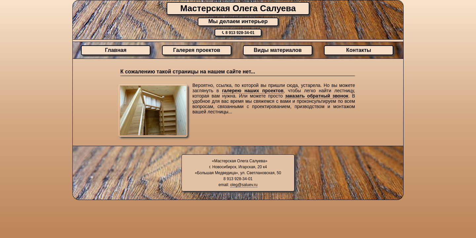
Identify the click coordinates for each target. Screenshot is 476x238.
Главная (115, 50)
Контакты (358, 50)
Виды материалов (278, 50)
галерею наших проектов (253, 90)
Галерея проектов (196, 50)
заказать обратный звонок (316, 96)
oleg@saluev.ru (244, 184)
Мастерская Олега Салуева (238, 8)
